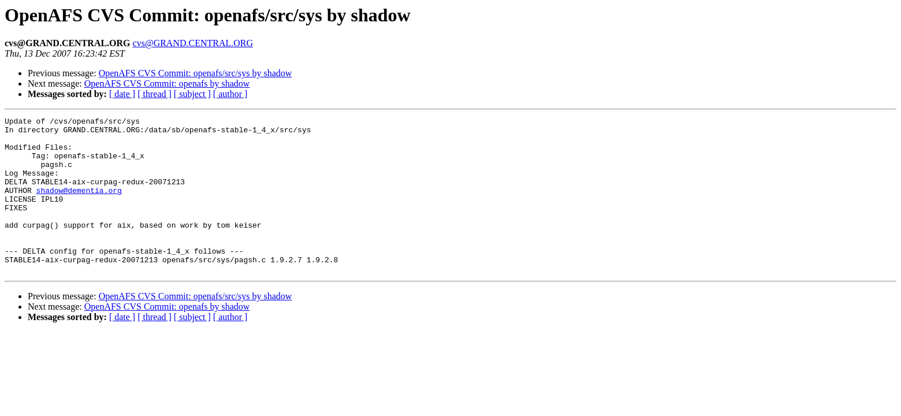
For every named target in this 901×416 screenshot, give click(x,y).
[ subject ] (192, 94)
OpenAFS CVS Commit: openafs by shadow (167, 83)
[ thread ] (154, 94)
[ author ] (230, 94)
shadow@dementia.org (79, 205)
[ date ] (122, 94)
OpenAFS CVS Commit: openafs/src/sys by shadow (195, 73)
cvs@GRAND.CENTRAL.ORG (193, 43)
